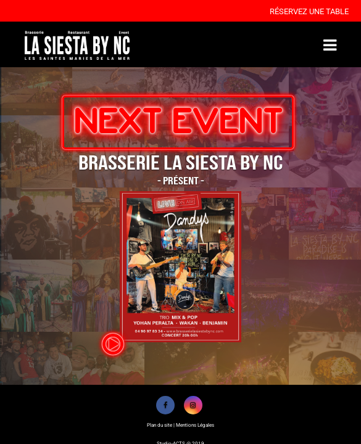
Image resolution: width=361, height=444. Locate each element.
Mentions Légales (195, 425)
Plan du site (159, 425)
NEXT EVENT (178, 122)
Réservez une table (309, 11)
